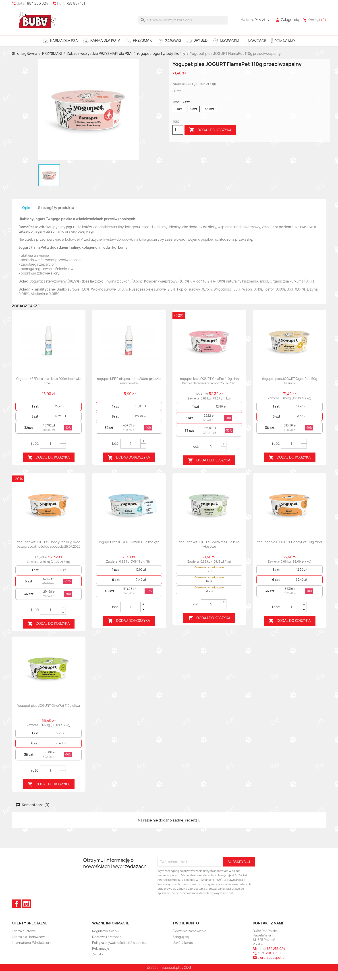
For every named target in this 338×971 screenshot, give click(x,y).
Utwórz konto (182, 942)
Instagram (26, 903)
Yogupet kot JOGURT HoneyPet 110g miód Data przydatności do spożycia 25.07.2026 (49, 544)
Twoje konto (185, 923)
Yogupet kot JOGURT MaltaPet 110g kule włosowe (209, 544)
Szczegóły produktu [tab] (56, 207)
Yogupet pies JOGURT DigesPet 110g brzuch (289, 381)
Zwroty (97, 954)
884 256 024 (37, 3)
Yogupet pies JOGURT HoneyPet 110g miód (289, 542)
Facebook (16, 903)
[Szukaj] (183, 20)
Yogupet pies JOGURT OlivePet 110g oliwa (48, 705)
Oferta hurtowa (23, 931)
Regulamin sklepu (105, 931)
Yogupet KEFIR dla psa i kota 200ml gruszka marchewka (129, 381)
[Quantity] (50, 444)
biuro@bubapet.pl (271, 957)
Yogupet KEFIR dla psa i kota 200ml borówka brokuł (48, 381)
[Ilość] (177, 130)
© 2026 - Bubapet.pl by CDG (169, 967)
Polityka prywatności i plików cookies (119, 942)
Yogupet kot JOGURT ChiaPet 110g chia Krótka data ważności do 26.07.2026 (209, 381)
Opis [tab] (26, 207)
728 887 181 (75, 3)
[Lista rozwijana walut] (263, 20)
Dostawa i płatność (106, 937)
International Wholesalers (31, 942)
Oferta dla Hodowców (28, 937)
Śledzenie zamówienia (189, 931)
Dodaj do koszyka (210, 130)
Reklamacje (100, 948)
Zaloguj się (180, 937)
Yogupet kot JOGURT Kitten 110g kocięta (128, 542)
